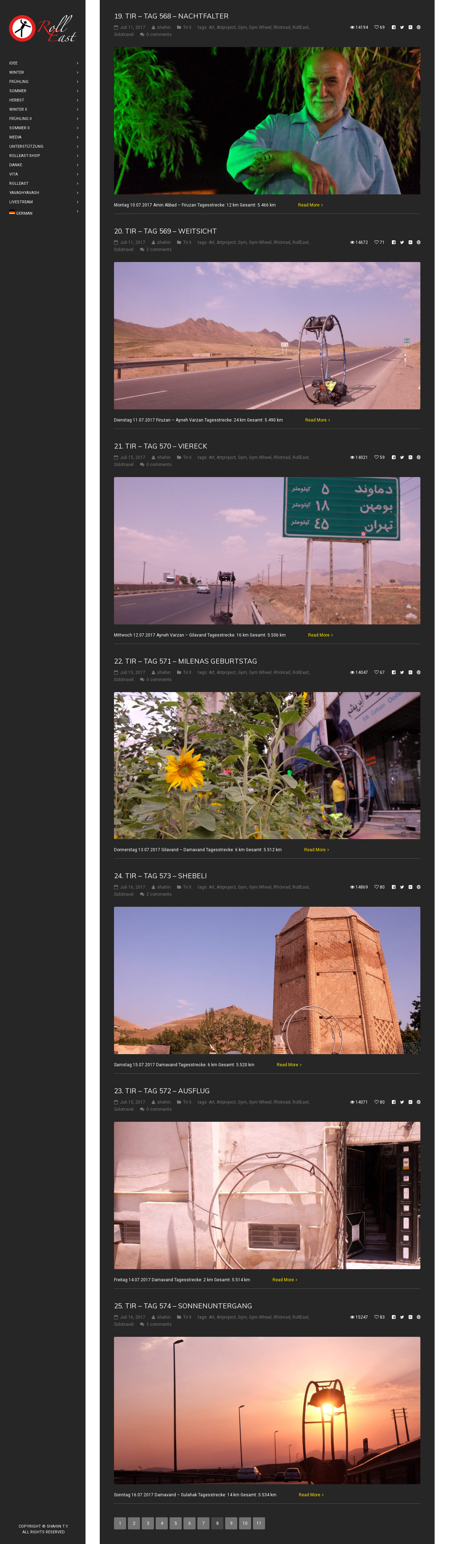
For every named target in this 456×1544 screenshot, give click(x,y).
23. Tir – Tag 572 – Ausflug (162, 1091)
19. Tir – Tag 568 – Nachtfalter (171, 16)
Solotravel (124, 34)
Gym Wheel (260, 27)
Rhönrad (282, 27)
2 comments (159, 249)
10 (245, 1523)
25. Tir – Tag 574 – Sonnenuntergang (183, 1306)
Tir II (187, 27)
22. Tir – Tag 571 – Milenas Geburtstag (185, 660)
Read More (309, 205)
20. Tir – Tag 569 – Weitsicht (165, 231)
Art (211, 27)
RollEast (300, 27)
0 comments (159, 34)
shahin (164, 27)
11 (258, 1523)
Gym (242, 27)
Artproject (226, 27)
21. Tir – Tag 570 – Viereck (160, 446)
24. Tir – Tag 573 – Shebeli (160, 876)
